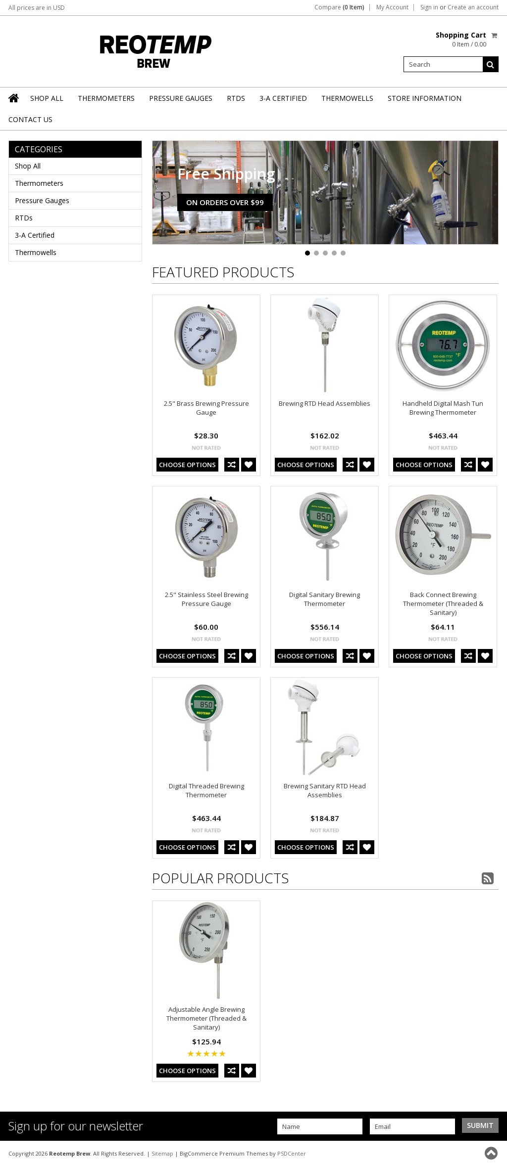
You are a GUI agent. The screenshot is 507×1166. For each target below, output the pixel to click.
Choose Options (187, 464)
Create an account (473, 7)
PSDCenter (291, 1153)
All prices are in (36, 7)
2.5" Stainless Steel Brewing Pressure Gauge (206, 599)
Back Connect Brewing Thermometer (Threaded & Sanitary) (443, 603)
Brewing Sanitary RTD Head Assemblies (325, 790)
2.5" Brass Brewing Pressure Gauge (206, 408)
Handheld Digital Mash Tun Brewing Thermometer (443, 408)
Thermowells (347, 98)
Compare (339, 7)
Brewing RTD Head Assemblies (324, 403)
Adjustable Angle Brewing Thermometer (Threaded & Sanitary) (206, 1018)
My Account (392, 7)
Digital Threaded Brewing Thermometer (206, 790)
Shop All (46, 98)
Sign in (429, 7)
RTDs (236, 98)
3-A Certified (283, 98)
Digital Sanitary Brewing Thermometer (324, 599)
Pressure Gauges (180, 98)
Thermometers (106, 98)
